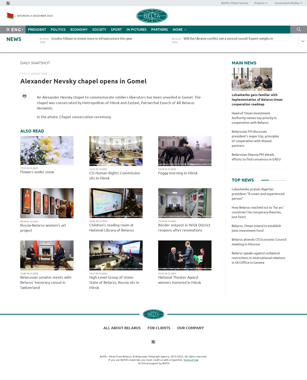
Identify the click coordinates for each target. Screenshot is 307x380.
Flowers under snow (37, 172)
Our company (190, 328)
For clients (159, 328)
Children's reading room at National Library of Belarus (111, 227)
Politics (58, 29)
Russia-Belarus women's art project (43, 227)
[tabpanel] (259, 228)
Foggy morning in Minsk (178, 173)
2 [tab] (274, 178)
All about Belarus (122, 328)
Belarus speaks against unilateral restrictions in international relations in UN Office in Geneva (258, 257)
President (37, 29)
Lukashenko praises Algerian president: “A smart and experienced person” (258, 193)
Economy (79, 29)
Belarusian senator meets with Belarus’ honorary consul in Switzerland (45, 282)
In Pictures (136, 29)
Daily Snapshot (35, 63)
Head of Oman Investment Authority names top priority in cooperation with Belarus (254, 117)
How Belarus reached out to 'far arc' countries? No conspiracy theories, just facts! (258, 212)
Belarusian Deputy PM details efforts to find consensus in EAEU (256, 157)
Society (99, 29)
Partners (159, 29)
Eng (16, 29)
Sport (116, 29)
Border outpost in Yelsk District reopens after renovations (184, 227)
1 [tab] (265, 178)
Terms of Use (190, 359)
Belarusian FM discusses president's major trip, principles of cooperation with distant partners (255, 138)
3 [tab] (282, 178)
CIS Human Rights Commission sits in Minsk (114, 175)
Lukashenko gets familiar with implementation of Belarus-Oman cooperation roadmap (257, 99)
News (13, 39)
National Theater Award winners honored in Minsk (180, 279)
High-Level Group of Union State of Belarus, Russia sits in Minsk (114, 282)
